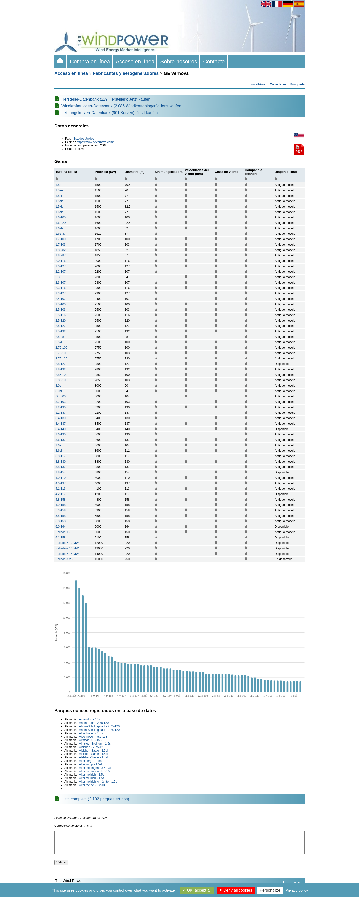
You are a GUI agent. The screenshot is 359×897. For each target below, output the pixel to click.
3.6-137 (60, 440)
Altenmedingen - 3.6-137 (95, 768)
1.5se (59, 190)
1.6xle (59, 228)
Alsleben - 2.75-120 (91, 747)
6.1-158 (60, 537)
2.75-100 (61, 347)
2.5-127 (60, 326)
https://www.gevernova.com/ (95, 142)
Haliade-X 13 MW (67, 548)
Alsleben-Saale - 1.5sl (93, 750)
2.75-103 (61, 353)
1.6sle (59, 212)
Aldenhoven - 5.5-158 (93, 736)
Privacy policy (296, 890)
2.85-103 (61, 380)
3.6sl (58, 450)
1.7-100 (60, 239)
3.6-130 (60, 434)
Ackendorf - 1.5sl (90, 719)
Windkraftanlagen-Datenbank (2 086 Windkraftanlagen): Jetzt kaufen (121, 106)
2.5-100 (60, 304)
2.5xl (58, 342)
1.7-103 (60, 244)
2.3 (57, 277)
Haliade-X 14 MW (67, 554)
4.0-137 (60, 483)
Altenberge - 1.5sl (90, 761)
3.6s (58, 445)
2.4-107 (60, 299)
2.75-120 (61, 358)
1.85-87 (60, 255)
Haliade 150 (63, 532)
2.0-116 (60, 261)
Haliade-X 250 (64, 559)
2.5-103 (60, 309)
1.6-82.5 (60, 223)
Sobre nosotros (178, 61)
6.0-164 (60, 526)
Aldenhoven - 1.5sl (91, 733)
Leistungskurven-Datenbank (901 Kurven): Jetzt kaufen (109, 113)
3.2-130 (60, 407)
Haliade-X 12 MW (67, 543)
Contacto (214, 61)
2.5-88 (59, 337)
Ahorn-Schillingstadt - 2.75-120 (99, 726)
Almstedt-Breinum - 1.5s (95, 743)
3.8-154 (60, 472)
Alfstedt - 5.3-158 (90, 740)
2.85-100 (61, 375)
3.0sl (58, 391)
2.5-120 (60, 320)
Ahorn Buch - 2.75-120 (94, 723)
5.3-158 (60, 510)
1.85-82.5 (61, 250)
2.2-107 (60, 271)
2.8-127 (60, 364)
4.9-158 (60, 505)
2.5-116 (60, 315)
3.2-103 (60, 402)
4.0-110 (60, 478)
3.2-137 (60, 412)
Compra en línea (90, 61)
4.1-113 (60, 488)
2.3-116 (60, 288)
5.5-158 (60, 516)
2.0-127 (60, 266)
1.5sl (58, 195)
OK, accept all (197, 890)
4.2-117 (60, 494)
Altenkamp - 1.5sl (90, 764)
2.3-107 (60, 282)
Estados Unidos (83, 138)
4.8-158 (60, 499)
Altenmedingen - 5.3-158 (95, 771)
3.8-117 (60, 456)
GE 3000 (61, 396)
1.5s (58, 185)
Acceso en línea (135, 61)
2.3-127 (60, 293)
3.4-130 (60, 418)
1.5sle (59, 201)
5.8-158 (60, 521)
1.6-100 (60, 217)
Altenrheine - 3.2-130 (92, 785)
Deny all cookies (235, 890)
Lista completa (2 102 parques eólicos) (95, 799)
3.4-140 (60, 429)
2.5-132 (60, 331)
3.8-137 (60, 467)
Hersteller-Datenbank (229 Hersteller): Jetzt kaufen (105, 99)
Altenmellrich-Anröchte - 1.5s (98, 781)
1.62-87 (60, 233)
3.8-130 (60, 461)
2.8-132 (60, 369)
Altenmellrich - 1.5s (91, 774)
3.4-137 (60, 423)
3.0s (58, 385)
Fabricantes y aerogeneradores (126, 73)
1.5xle (59, 206)
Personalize (270, 890)
